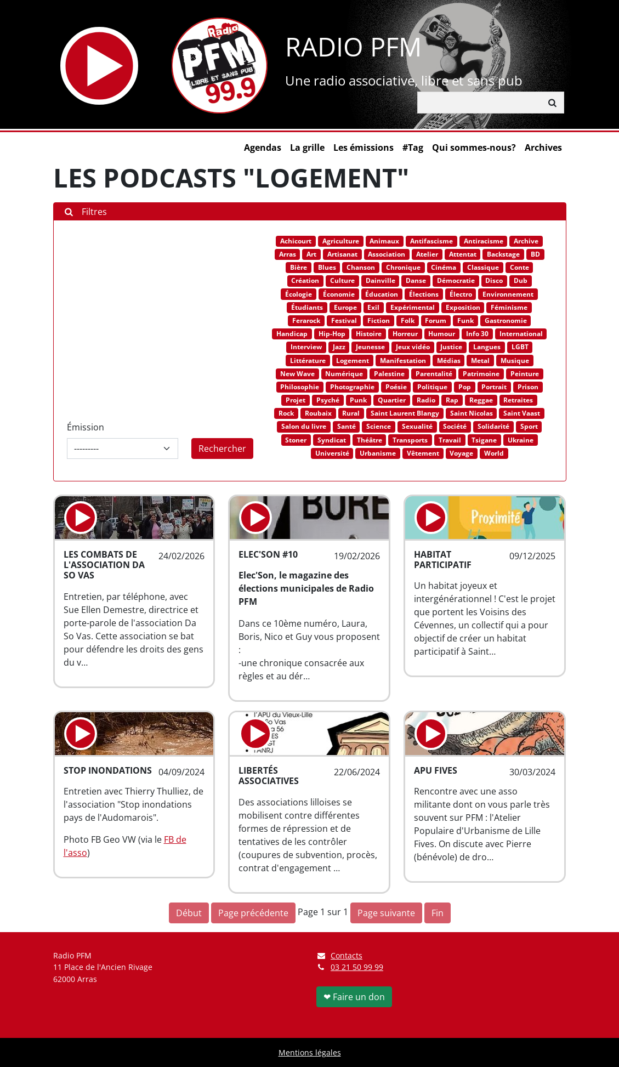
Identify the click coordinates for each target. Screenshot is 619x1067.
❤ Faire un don (354, 997)
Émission (85, 427)
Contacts (339, 955)
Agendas (262, 147)
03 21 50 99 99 (357, 967)
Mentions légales (310, 1052)
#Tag (412, 147)
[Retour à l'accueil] (220, 65)
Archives (543, 147)
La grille (307, 147)
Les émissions (363, 147)
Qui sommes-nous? (474, 147)
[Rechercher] (480, 102)
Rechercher (222, 448)
